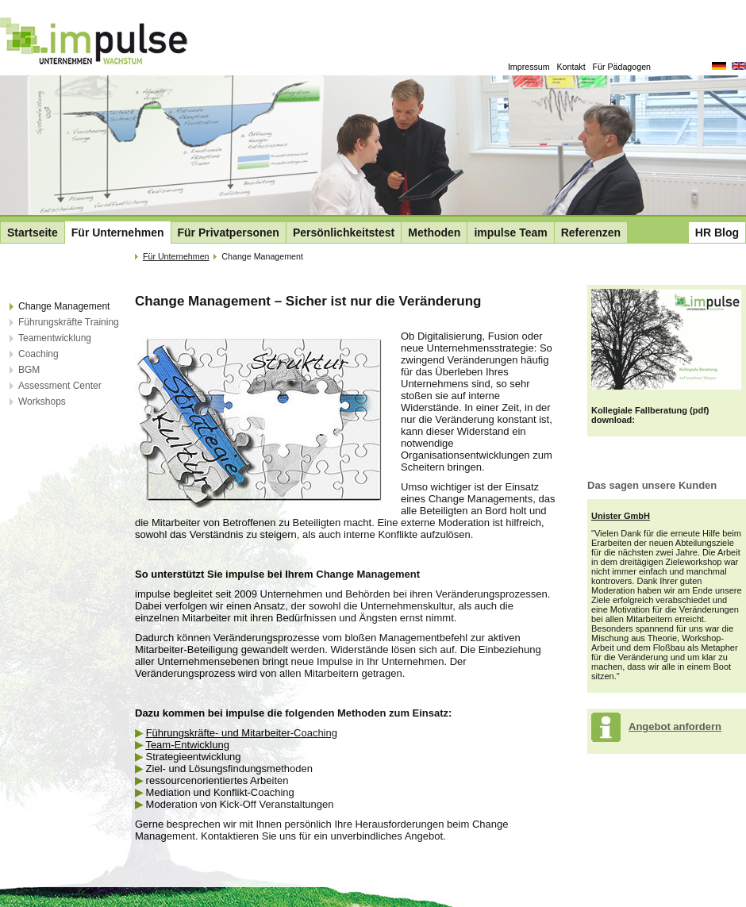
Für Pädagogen (622, 66)
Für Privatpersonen (228, 232)
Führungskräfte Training (68, 322)
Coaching (38, 353)
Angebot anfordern (675, 726)
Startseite (32, 232)
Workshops (42, 401)
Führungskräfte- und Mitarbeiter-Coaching (241, 733)
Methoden (434, 232)
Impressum (529, 66)
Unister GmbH (620, 516)
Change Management (64, 306)
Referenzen (591, 232)
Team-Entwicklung (187, 745)
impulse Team (510, 232)
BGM (29, 369)
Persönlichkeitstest (343, 232)
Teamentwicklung (54, 338)
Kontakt (571, 66)
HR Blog (717, 232)
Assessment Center (60, 385)
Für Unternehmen (117, 232)
